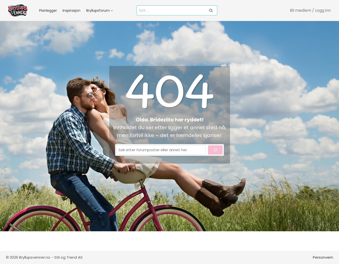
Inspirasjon (71, 10)
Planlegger (48, 10)
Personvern (323, 257)
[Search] (215, 150)
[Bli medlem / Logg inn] (310, 10)
